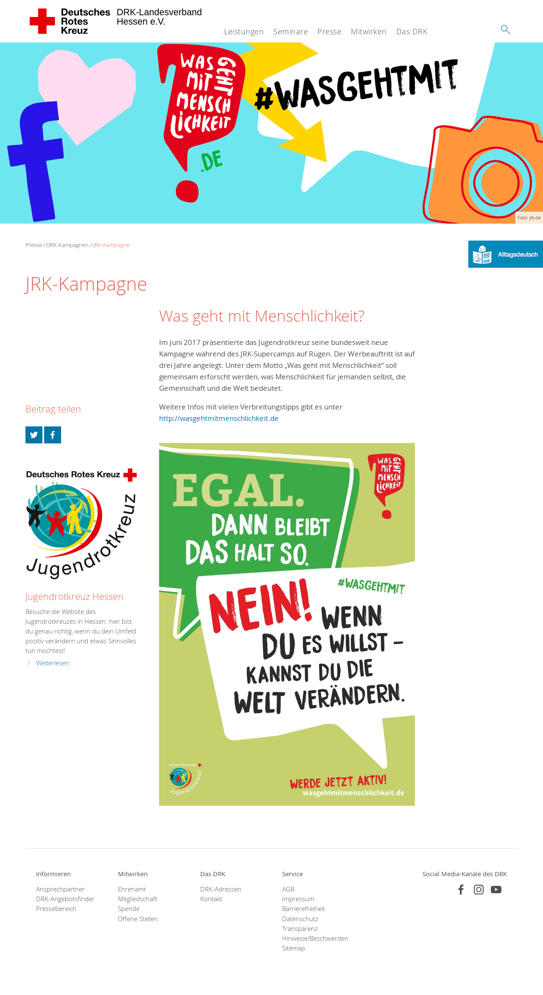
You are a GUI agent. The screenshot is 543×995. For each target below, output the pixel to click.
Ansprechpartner (60, 889)
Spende (129, 909)
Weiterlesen (52, 663)
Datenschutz (300, 919)
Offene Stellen (138, 919)
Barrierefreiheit (303, 909)
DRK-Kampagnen (67, 245)
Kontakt (211, 899)
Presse (329, 31)
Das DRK (412, 31)
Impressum (298, 899)
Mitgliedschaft (137, 899)
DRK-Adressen (220, 889)
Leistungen (244, 31)
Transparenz (300, 929)
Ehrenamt (132, 889)
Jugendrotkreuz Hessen (74, 596)
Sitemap (293, 948)
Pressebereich (56, 909)
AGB (288, 889)
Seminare (290, 31)
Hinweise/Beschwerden (312, 938)
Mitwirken (369, 31)
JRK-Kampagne (111, 245)
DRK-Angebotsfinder (65, 899)
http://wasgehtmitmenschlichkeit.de (219, 418)
